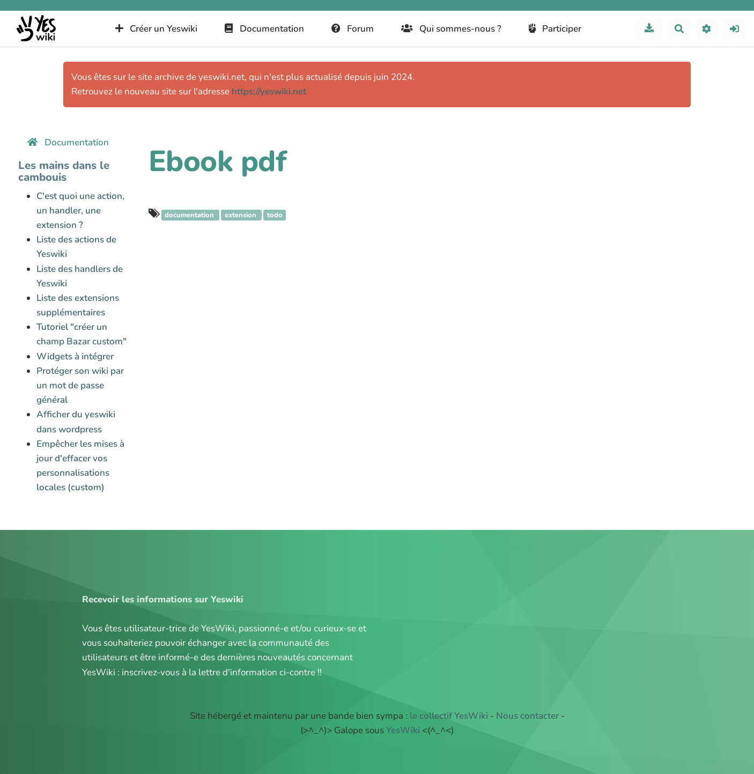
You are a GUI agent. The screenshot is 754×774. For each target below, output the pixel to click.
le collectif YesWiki (449, 716)
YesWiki (403, 730)
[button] (707, 28)
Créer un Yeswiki (156, 29)
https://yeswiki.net (269, 91)
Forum (352, 29)
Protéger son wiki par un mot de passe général (80, 385)
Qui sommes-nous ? (451, 29)
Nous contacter (527, 716)
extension (241, 215)
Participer (555, 29)
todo (275, 215)
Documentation (264, 29)
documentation (190, 215)
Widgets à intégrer (75, 356)
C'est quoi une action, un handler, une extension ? (80, 210)
